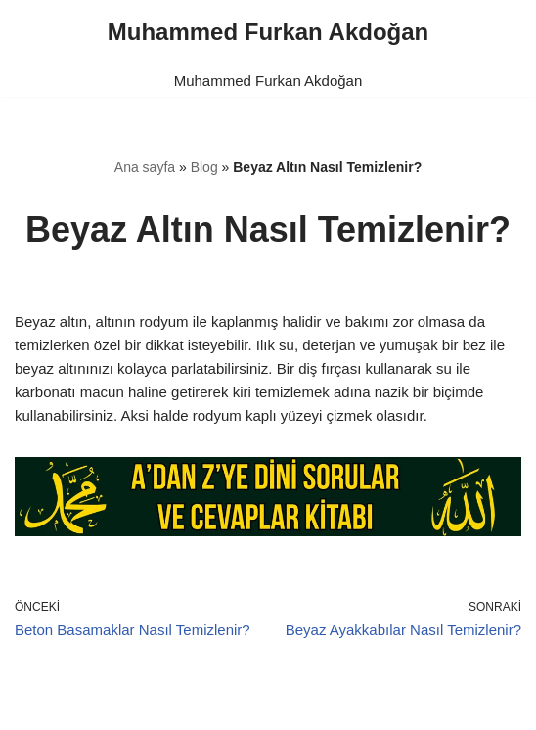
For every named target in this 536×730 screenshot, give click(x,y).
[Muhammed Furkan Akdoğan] (268, 32)
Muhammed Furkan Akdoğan (268, 80)
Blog (204, 167)
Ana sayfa (144, 167)
